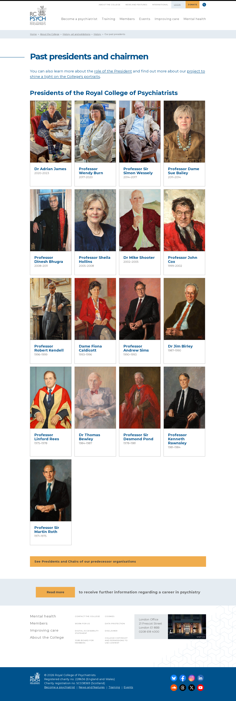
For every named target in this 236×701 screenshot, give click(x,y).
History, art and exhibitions (76, 34)
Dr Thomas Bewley (89, 437)
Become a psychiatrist (79, 19)
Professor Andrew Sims (136, 348)
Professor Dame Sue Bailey (183, 171)
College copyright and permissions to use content (116, 640)
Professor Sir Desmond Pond (138, 437)
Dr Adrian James (50, 169)
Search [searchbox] (204, 4)
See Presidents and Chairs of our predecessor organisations (118, 561)
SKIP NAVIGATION (93, 3)
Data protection (115, 623)
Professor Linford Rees (46, 437)
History (97, 34)
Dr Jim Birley (180, 346)
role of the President (113, 71)
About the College (109, 4)
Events (144, 19)
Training (108, 19)
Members (127, 19)
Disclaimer (111, 631)
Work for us (82, 623)
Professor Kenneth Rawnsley (177, 439)
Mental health (194, 19)
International (160, 4)
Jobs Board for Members (84, 641)
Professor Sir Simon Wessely (138, 171)
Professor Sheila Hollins (94, 259)
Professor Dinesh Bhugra (48, 259)
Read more (55, 592)
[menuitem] (79, 19)
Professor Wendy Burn (91, 171)
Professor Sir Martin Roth (46, 529)
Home (33, 34)
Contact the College (87, 616)
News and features (136, 4)
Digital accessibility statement (87, 632)
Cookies (109, 616)
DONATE (192, 4)
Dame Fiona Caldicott (90, 348)
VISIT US (201, 637)
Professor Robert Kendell (49, 348)
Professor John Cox (182, 259)
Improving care (167, 19)
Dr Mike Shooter (139, 257)
